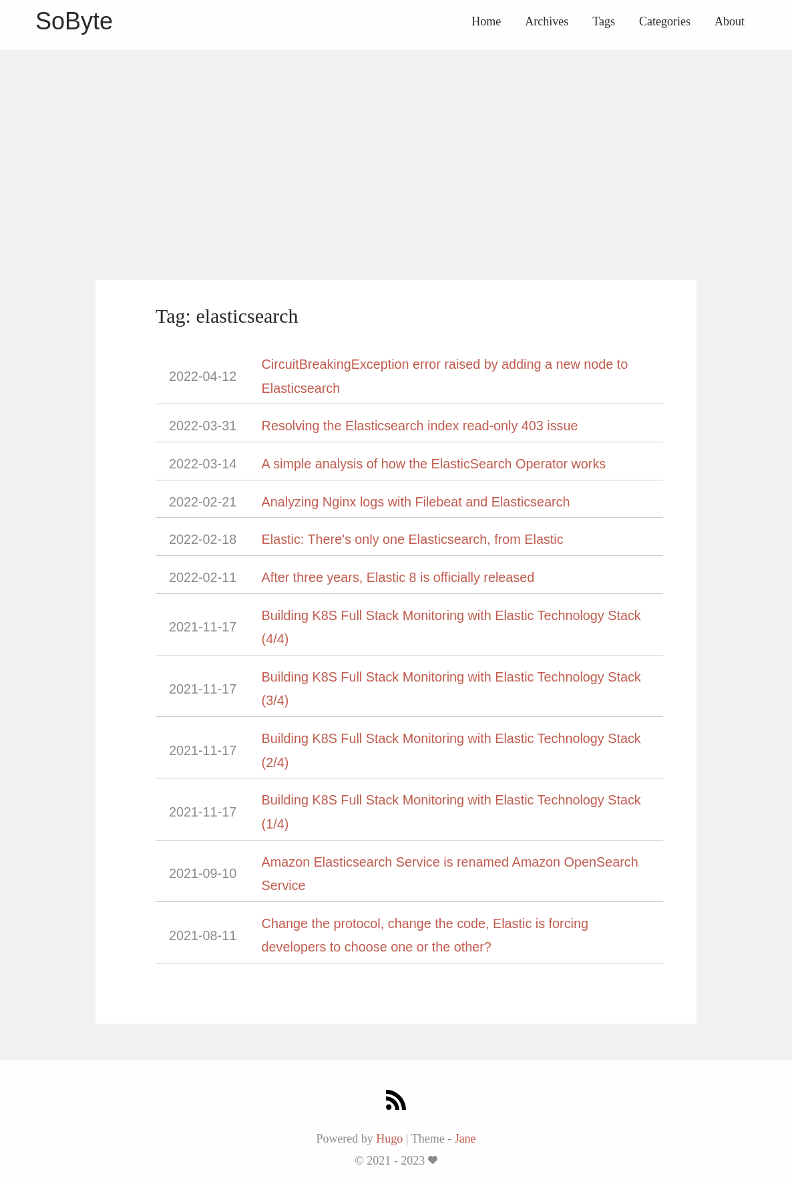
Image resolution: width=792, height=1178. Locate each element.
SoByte (74, 21)
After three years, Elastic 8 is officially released (398, 577)
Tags (603, 21)
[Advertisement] (396, 143)
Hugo (389, 1138)
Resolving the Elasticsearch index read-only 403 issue (420, 425)
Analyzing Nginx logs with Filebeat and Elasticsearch (416, 501)
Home (486, 21)
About (730, 21)
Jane (465, 1138)
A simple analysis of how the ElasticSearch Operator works (434, 463)
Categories (664, 21)
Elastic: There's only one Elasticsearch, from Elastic (413, 539)
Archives (546, 21)
